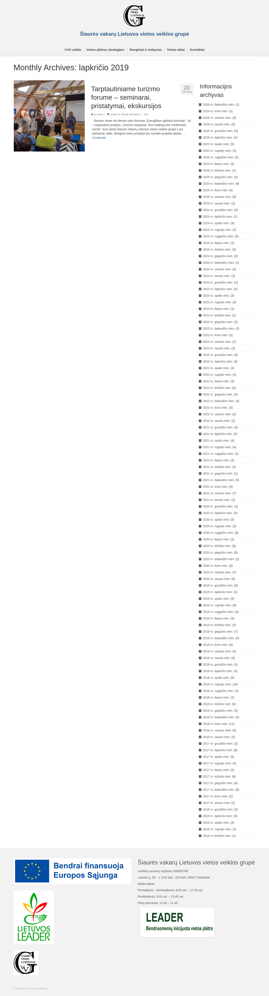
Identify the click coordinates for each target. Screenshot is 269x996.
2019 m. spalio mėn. (216, 598)
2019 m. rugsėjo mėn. (217, 605)
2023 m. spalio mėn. (216, 295)
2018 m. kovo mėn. (215, 723)
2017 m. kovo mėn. (215, 796)
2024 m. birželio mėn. (217, 249)
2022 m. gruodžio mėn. (218, 355)
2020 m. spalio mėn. (216, 519)
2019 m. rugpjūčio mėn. (218, 611)
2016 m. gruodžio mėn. (218, 809)
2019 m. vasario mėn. (217, 651)
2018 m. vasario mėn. (217, 730)
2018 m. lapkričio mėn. (218, 671)
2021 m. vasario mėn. (217, 493)
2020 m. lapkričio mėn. (218, 513)
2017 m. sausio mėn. (217, 803)
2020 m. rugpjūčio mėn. (218, 532)
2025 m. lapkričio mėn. (218, 137)
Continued (99, 137)
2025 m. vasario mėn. (217, 196)
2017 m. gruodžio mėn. (218, 743)
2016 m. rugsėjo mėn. (217, 829)
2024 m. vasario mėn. (217, 269)
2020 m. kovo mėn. (215, 565)
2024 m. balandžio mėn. (219, 262)
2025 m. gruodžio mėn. (218, 131)
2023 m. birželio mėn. (217, 315)
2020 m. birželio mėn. (217, 546)
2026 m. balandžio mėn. (219, 104)
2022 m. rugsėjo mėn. (217, 374)
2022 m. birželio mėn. (217, 388)
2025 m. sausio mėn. (217, 203)
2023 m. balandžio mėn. (219, 328)
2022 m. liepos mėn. (216, 381)
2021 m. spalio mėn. (216, 440)
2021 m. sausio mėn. (217, 500)
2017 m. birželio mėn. (217, 776)
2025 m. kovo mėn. (215, 190)
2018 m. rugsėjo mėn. (217, 684)
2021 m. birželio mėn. (217, 467)
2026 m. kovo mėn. (215, 111)
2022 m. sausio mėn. (217, 420)
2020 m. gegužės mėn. (218, 552)
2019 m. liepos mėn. (216, 618)
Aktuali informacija (130, 114)
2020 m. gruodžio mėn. (218, 506)
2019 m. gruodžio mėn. (218, 585)
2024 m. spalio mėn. (216, 223)
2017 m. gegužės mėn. (218, 783)
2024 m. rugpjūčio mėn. (218, 236)
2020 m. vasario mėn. (217, 572)
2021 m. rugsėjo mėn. (217, 447)
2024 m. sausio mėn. (217, 276)
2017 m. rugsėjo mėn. (217, 763)
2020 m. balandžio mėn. (219, 559)
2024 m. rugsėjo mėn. (217, 229)
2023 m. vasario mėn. (217, 341)
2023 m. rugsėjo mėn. (217, 302)
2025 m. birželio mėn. (217, 170)
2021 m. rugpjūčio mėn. (218, 453)
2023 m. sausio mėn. (217, 348)
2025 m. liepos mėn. (216, 164)
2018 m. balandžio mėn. (219, 717)
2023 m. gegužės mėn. (218, 322)
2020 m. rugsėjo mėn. (217, 526)
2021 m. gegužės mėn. (218, 473)
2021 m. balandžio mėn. (219, 480)
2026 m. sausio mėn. (217, 124)
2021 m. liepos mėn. (216, 460)
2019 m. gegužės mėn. (218, 631)
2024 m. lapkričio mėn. (218, 216)
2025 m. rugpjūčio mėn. (218, 157)
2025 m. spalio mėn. (216, 144)
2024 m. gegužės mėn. (218, 256)
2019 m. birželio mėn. (217, 625)
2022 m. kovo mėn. (215, 407)
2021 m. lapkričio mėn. (218, 434)
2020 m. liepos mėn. (216, 539)
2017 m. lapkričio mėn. (218, 750)
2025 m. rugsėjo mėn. (217, 150)
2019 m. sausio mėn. (217, 658)
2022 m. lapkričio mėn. (218, 361)
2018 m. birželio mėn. (217, 704)
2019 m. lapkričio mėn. (218, 592)
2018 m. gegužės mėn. (218, 710)
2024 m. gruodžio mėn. (218, 210)
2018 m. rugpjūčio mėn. (218, 691)
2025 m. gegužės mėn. (218, 177)
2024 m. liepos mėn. (216, 243)
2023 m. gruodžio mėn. (218, 282)
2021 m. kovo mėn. (215, 486)
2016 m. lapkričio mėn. (218, 816)
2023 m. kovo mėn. (215, 335)
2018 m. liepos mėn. (216, 697)
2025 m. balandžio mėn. (219, 183)
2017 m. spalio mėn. (216, 756)
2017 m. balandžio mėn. (219, 789)
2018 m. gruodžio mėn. (218, 664)
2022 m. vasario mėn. (217, 414)
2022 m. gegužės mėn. (218, 394)
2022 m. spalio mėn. (216, 368)
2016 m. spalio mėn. (216, 822)
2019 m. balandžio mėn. (219, 638)
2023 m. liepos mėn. (216, 308)
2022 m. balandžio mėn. (219, 401)
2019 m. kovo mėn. (215, 644)
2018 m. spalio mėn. (216, 677)
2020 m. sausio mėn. (217, 579)
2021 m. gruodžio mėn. (218, 427)
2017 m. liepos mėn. (216, 770)
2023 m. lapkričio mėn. (218, 289)
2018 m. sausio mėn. (217, 737)
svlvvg (100, 114)
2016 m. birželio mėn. (217, 835)
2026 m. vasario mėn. (217, 117)
